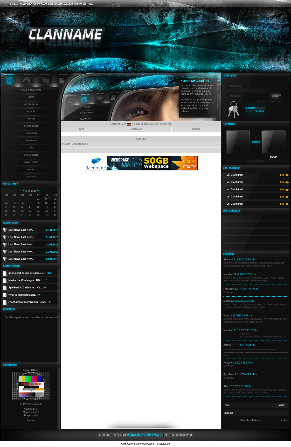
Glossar (31, 176)
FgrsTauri (228, 374)
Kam (226, 315)
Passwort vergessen (269, 101)
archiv (284, 420)
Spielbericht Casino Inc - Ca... (27, 287)
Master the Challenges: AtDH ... (28, 280)
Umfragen (31, 140)
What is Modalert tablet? (24, 294)
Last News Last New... (21, 230)
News (31, 97)
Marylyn (228, 274)
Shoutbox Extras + (251, 420)
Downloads (31, 162)
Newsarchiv (30, 104)
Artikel (31, 111)
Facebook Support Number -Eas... (29, 302)
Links (31, 148)
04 (6, 203)
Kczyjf (226, 362)
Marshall (228, 330)
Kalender (31, 133)
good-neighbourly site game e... (29, 273)
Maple (226, 301)
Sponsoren (31, 155)
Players (31, 420)
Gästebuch (31, 126)
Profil (81, 129)
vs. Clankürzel (235, 175)
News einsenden (31, 90)
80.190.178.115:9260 (31, 403)
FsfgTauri (228, 289)
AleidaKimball (140, 124)
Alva (226, 386)
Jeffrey (227, 345)
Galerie (196, 129)
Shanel (227, 259)
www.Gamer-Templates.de (155, 443)
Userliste (31, 169)
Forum (31, 119)
